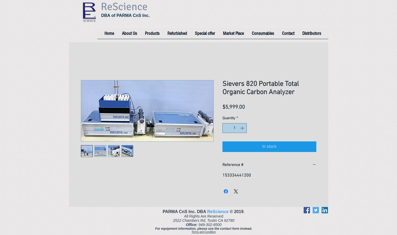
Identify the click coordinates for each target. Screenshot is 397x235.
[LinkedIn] (325, 210)
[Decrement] (226, 128)
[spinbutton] (234, 128)
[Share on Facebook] (226, 191)
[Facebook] (307, 210)
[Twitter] (316, 210)
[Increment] (242, 128)
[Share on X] (236, 191)
